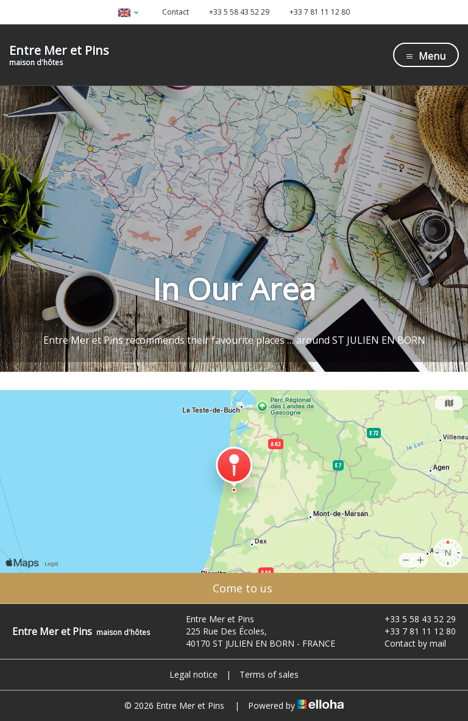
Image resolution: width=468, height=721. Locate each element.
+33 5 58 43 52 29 (413, 619)
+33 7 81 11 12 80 (413, 631)
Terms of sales (269, 674)
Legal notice (193, 674)
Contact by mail (408, 643)
